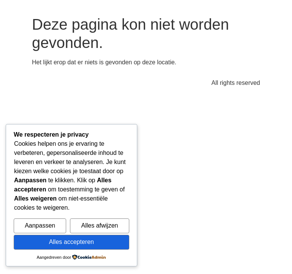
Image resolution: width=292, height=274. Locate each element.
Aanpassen (40, 225)
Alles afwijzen (99, 225)
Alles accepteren (71, 242)
